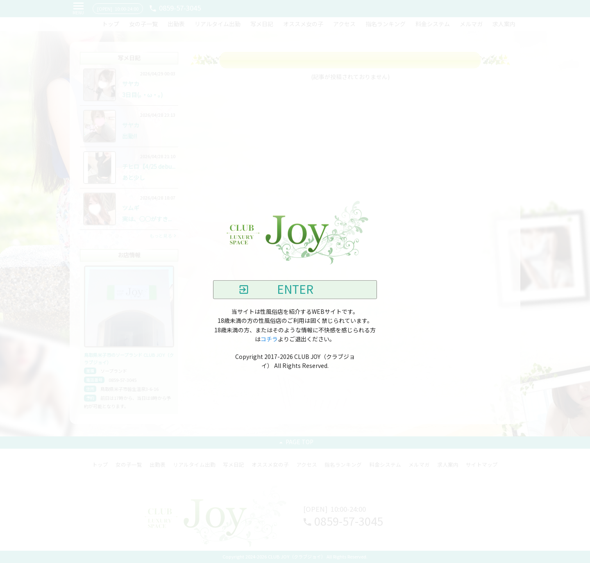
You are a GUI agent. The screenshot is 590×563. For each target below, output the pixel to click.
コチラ (269, 339)
